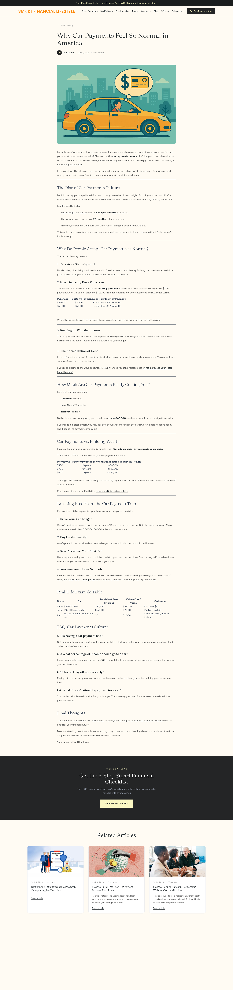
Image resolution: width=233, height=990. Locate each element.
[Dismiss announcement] (229, 3)
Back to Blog (65, 25)
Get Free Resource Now (201, 11)
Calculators (178, 11)
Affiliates (165, 11)
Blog (156, 11)
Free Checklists (122, 11)
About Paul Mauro (89, 11)
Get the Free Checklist (117, 803)
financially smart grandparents (80, 579)
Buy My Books (106, 11)
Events (135, 11)
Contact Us (146, 11)
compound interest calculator (112, 491)
